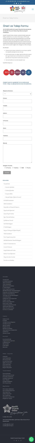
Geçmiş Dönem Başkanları (10, 330)
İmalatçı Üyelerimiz (8, 378)
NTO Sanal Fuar (7, 383)
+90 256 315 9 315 (11, 1)
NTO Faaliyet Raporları (9, 390)
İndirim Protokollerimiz (10, 244)
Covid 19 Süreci (7, 297)
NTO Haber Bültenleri (8, 389)
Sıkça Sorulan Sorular (9, 257)
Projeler (5, 320)
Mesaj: (5, 143)
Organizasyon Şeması (9, 341)
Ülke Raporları (6, 392)
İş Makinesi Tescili (8, 220)
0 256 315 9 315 (7, 417)
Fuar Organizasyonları (10, 237)
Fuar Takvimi (6, 380)
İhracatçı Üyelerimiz (8, 376)
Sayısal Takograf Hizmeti (9, 305)
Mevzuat (5, 347)
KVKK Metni (6, 345)
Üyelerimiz (5, 331)
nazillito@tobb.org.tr (24, 1)
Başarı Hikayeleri (7, 367)
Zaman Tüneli (6, 333)
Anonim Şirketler (9, 187)
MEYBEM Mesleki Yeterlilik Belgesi (12, 240)
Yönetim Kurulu (7, 324)
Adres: (5, 113)
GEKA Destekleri (8, 204)
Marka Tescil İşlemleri (9, 254)
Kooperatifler (9, 194)
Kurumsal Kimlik (7, 339)
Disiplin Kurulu (6, 327)
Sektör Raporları (7, 394)
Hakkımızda (6, 319)
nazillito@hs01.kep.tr (8, 425)
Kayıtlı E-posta (6, 300)
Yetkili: (5, 106)
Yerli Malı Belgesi (8, 224)
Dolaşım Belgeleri (7, 381)
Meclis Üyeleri (6, 325)
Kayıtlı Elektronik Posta (9, 250)
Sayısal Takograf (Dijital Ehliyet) (12, 230)
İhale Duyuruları (7, 366)
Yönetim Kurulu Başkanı (9, 322)
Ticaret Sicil (7, 184)
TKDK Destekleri (8, 234)
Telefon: (5, 135)
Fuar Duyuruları (7, 364)
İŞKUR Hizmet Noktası (8, 286)
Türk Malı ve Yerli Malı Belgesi (10, 295)
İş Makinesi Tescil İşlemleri (10, 298)
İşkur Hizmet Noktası (9, 217)
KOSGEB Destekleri (9, 200)
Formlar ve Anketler (9, 260)
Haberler (5, 356)
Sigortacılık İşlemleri (9, 210)
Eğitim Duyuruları (7, 363)
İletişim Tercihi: (7, 165)
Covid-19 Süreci (8, 247)
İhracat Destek (7, 373)
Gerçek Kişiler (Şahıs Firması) (13, 197)
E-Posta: (5, 120)
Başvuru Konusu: (8, 91)
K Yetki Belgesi (7, 227)
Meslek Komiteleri (7, 328)
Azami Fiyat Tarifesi (9, 214)
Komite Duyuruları (7, 361)
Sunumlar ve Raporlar (8, 397)
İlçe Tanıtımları (6, 395)
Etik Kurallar (6, 344)
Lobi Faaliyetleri (7, 358)
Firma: (5, 98)
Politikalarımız (6, 342)
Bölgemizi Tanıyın (7, 398)
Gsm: (4, 128)
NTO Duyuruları (7, 359)
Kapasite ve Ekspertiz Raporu (11, 207)
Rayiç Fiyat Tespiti (7, 303)
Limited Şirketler (9, 190)
